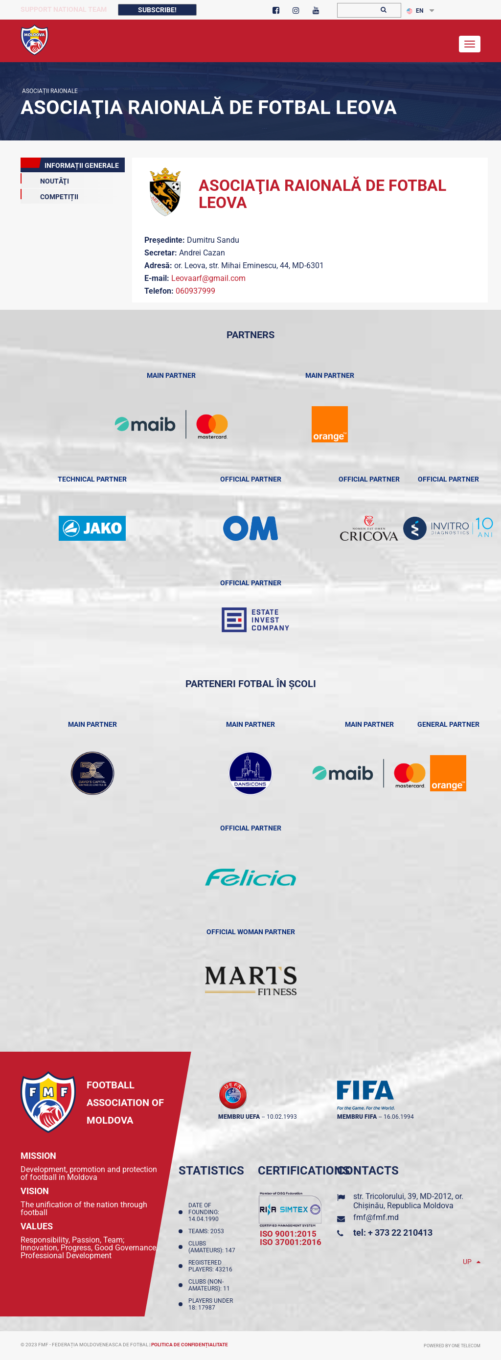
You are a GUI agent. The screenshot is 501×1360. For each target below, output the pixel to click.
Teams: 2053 (207, 1231)
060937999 (195, 291)
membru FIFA (357, 1116)
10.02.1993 (282, 1116)
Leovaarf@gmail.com (208, 278)
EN (415, 10)
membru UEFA (239, 1116)
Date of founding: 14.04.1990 (205, 1212)
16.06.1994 (399, 1116)
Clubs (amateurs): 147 (213, 1247)
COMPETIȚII (49, 195)
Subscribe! (157, 10)
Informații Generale (70, 163)
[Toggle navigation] (469, 44)
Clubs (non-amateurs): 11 (210, 1285)
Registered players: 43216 (211, 1266)
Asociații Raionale (49, 91)
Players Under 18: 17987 (210, 1304)
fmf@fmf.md (376, 1217)
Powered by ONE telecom (452, 1345)
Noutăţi (45, 179)
